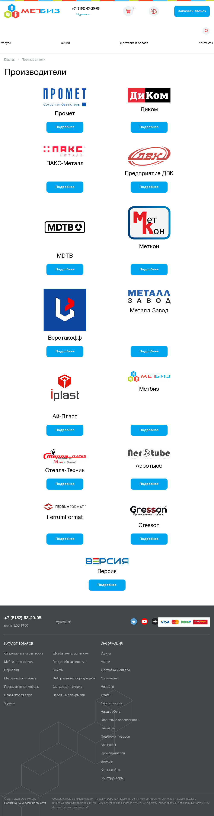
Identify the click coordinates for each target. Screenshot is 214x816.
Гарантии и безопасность (120, 720)
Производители (113, 753)
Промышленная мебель (21, 686)
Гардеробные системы (70, 661)
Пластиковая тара (18, 695)
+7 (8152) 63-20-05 (22, 618)
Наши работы (111, 711)
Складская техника (67, 686)
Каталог (26, 30)
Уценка (9, 703)
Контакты (206, 43)
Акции (65, 43)
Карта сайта (110, 769)
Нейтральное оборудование (74, 678)
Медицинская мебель (20, 678)
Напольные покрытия (69, 695)
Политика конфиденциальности (25, 803)
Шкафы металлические (70, 653)
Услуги (6, 43)
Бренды (107, 761)
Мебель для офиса (18, 661)
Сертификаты (111, 703)
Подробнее (64, 127)
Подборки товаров (115, 736)
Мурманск (83, 14)
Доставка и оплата (134, 43)
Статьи (106, 695)
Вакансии (108, 728)
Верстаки (11, 670)
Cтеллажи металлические (23, 653)
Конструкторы (112, 778)
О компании (110, 678)
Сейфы (58, 670)
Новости (107, 686)
